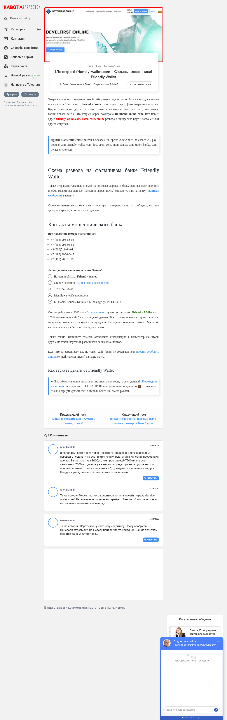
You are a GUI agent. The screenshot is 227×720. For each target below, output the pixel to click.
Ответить (152, 478)
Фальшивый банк (80, 84)
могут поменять (98, 312)
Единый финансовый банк (92, 282)
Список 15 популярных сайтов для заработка (203, 632)
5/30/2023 (154, 488)
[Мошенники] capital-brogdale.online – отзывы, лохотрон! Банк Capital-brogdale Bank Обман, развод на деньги (134, 423)
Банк (65, 84)
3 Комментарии (142, 84)
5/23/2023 (154, 445)
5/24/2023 (154, 519)
